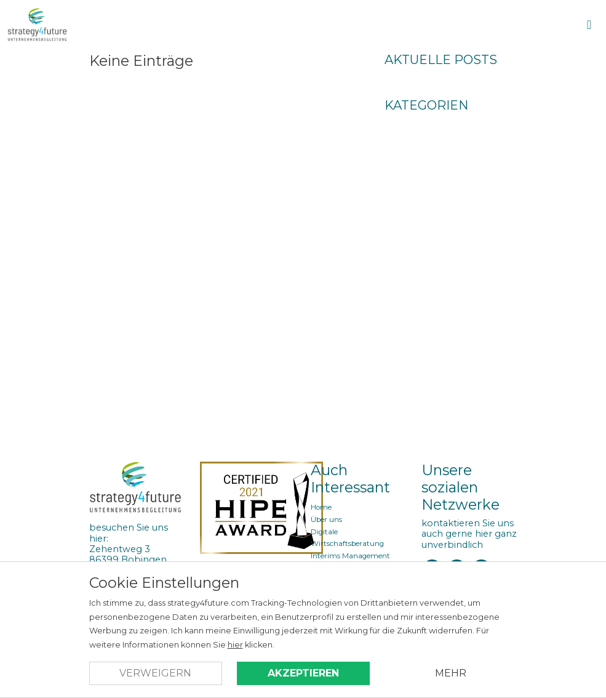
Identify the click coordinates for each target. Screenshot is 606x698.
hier (235, 644)
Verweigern (155, 673)
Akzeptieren (303, 673)
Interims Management (350, 556)
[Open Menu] (589, 24)
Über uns (326, 519)
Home (321, 507)
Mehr (450, 673)
